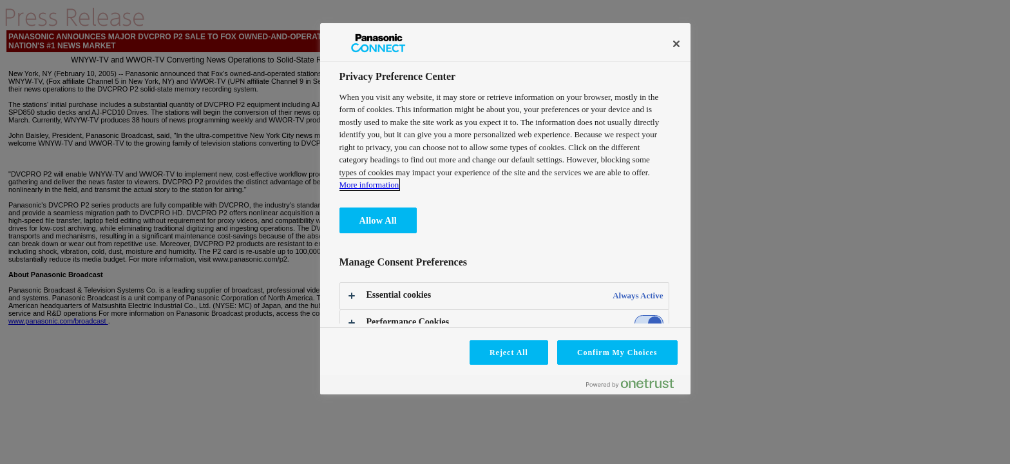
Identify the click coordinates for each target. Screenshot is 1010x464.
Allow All (378, 220)
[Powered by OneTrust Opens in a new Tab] (635, 386)
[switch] (648, 323)
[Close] (676, 44)
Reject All (509, 352)
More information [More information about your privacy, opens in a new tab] (369, 184)
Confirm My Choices (617, 352)
